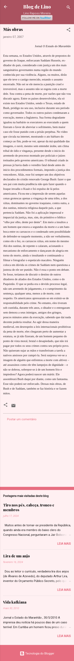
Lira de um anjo (16, 556)
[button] (68, 30)
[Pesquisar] (68, 8)
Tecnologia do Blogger (37, 653)
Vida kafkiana (14, 602)
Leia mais (64, 543)
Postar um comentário (22, 419)
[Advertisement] (37, 452)
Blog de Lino (37, 7)
